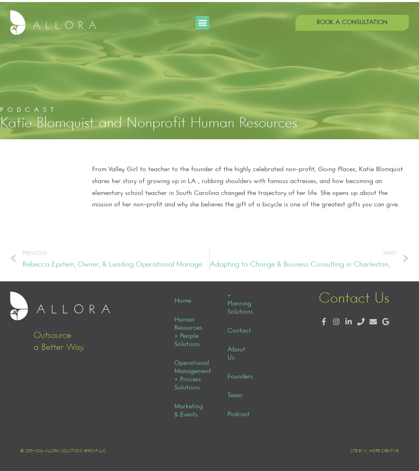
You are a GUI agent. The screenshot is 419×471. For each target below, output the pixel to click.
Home (182, 301)
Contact (239, 331)
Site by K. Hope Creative (374, 451)
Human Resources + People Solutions (188, 332)
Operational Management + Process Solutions (191, 375)
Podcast (239, 414)
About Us (237, 353)
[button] (202, 22)
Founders (240, 377)
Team (235, 395)
